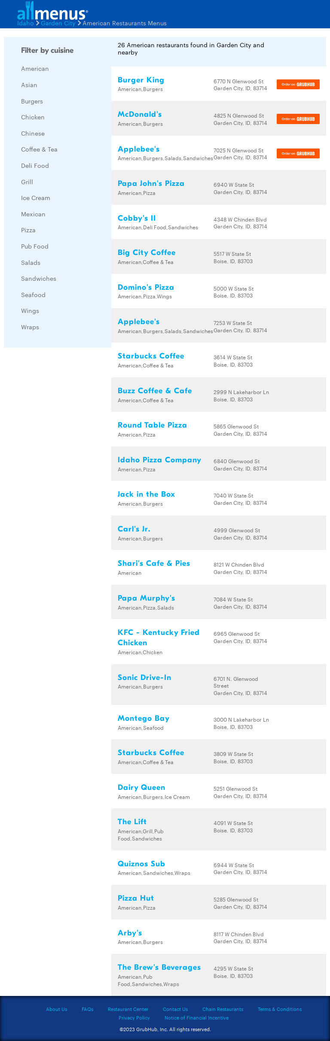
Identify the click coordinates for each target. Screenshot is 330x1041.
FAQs (87, 1008)
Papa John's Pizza (151, 183)
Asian (29, 84)
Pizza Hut (136, 898)
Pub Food (35, 246)
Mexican (33, 213)
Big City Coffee (147, 252)
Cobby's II (137, 218)
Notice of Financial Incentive (197, 1017)
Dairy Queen (141, 787)
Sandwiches (38, 278)
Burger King (141, 80)
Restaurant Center (128, 1008)
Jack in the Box (146, 494)
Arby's (130, 933)
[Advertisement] (68, 483)
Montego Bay (144, 718)
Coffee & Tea (39, 149)
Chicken (33, 116)
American (35, 68)
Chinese (33, 133)
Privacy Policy (134, 1017)
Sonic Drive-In (144, 677)
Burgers (32, 101)
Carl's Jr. (134, 529)
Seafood (33, 294)
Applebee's (139, 149)
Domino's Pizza (146, 287)
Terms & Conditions (280, 1008)
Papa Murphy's (146, 598)
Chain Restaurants (222, 1008)
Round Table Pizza (152, 425)
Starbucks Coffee (151, 356)
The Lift (132, 821)
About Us (56, 1008)
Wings (30, 310)
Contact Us (175, 1008)
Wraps (30, 326)
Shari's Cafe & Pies (154, 563)
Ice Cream (35, 197)
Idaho (25, 22)
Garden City (58, 22)
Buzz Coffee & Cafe (155, 390)
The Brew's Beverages (159, 967)
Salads (30, 262)
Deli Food (35, 165)
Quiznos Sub (141, 863)
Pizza (28, 229)
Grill (27, 181)
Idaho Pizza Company (160, 459)
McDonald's (140, 114)
